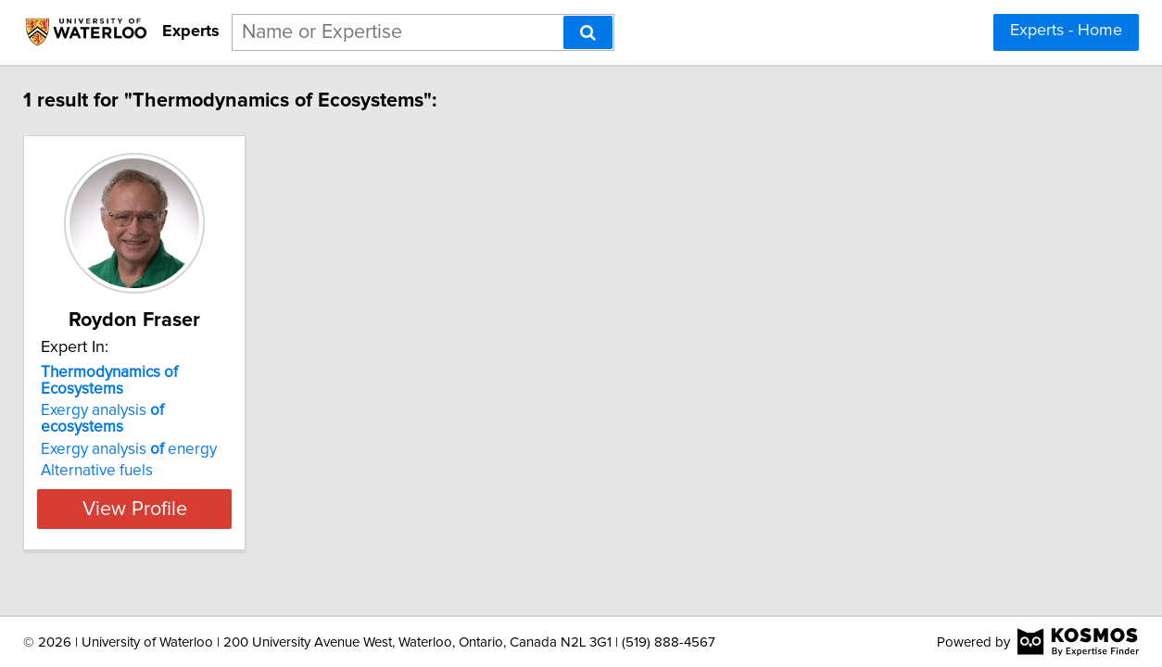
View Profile (159, 475)
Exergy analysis (147, 393)
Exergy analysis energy (131, 416)
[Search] (588, 32)
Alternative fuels (99, 437)
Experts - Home (1066, 30)
